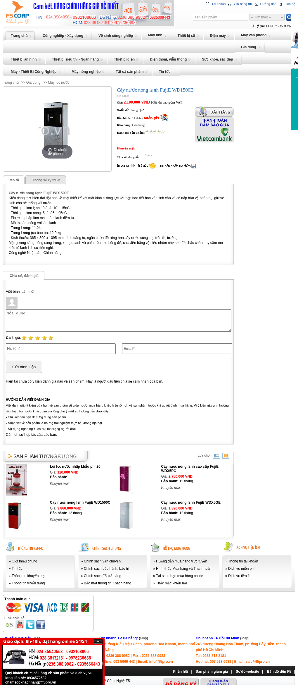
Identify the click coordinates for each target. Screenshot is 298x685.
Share (147, 155)
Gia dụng (33, 82)
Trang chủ (11, 82)
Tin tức (17, 569)
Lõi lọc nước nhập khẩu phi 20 (75, 466)
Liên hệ (286, 4)
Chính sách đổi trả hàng (102, 576)
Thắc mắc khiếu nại (171, 583)
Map (143, 638)
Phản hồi (180, 671)
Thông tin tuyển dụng (28, 583)
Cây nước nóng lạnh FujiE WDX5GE (191, 502)
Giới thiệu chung (24, 561)
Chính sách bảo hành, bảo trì (106, 569)
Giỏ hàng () (239, 4)
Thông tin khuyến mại (28, 576)
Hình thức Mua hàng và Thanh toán (183, 569)
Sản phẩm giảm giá (212, 671)
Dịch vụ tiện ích (240, 576)
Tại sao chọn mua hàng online (179, 576)
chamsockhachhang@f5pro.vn (30, 682)
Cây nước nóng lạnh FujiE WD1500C (80, 502)
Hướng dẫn (264, 4)
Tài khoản (215, 4)
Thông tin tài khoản (243, 561)
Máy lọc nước (58, 82)
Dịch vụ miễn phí (241, 569)
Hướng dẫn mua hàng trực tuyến (181, 561)
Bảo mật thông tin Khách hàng (107, 583)
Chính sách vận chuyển (102, 561)
